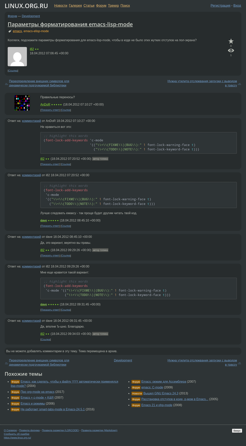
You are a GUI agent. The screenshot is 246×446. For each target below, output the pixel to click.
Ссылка (12, 70)
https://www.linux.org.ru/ (17, 437)
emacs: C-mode (152, 387)
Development (31, 16)
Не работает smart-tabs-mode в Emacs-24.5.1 (53, 409)
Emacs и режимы (33, 403)
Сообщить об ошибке (16, 434)
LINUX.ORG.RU (26, 6)
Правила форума (29, 430)
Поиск (125, 6)
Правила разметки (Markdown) (99, 430)
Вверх (237, 430)
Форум (101, 6)
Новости (60, 6)
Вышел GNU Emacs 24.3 (160, 393)
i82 (32, 49)
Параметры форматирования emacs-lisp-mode (70, 24)
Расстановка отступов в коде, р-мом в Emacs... (174, 399)
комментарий (31, 120)
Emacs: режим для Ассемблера (163, 381)
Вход (237, 6)
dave (43, 220)
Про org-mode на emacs (37, 391)
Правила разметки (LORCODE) (60, 430)
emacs (17, 31)
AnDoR (45, 104)
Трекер (113, 6)
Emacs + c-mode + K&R (37, 397)
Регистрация (220, 6)
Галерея (75, 6)
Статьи (88, 6)
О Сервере (10, 430)
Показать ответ (50, 110)
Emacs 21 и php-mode (156, 405)
